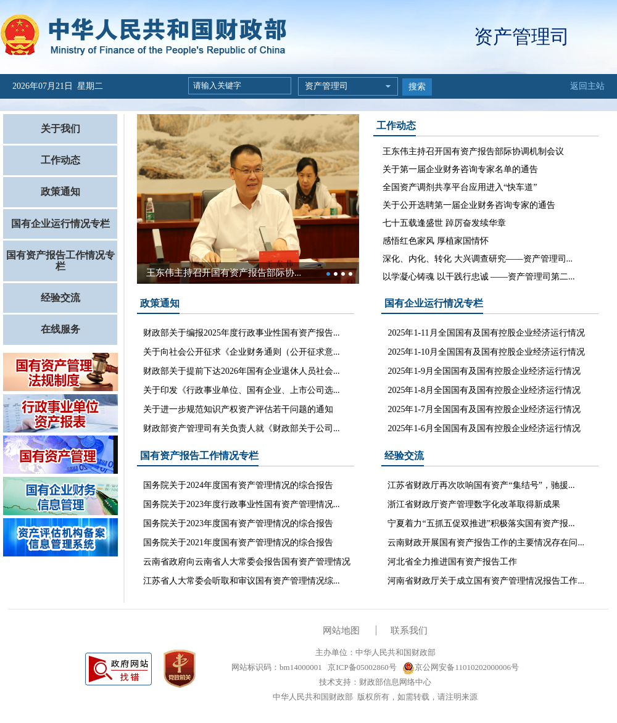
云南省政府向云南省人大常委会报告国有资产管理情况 (246, 561)
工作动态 (60, 160)
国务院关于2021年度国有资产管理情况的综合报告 (238, 542)
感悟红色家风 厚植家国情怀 (436, 241)
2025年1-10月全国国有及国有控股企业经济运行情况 (486, 352)
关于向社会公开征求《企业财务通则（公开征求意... (241, 352)
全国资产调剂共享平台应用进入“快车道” (460, 187)
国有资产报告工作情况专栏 (60, 260)
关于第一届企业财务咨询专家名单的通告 (460, 169)
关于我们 (60, 128)
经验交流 (60, 297)
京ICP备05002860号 (361, 667)
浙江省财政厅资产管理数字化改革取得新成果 (473, 504)
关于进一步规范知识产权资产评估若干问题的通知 (238, 409)
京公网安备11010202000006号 (460, 667)
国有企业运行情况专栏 (60, 223)
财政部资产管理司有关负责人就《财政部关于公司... (241, 428)
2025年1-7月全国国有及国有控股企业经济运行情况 (484, 409)
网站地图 (341, 630)
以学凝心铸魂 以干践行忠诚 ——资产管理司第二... (479, 276)
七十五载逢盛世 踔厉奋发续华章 (444, 223)
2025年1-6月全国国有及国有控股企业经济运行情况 (484, 428)
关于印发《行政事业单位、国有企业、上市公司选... (241, 390)
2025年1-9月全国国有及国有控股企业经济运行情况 (484, 371)
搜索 (417, 86)
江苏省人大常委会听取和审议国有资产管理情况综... (241, 580)
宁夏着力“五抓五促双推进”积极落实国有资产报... (480, 523)
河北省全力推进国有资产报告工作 (452, 561)
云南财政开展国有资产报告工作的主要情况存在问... (485, 542)
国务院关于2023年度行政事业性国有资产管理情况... (241, 504)
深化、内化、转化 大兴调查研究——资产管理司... (478, 258)
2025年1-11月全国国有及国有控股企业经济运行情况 (485, 332)
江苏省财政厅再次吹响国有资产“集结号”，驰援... (480, 485)
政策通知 (60, 191)
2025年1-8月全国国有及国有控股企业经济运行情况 (484, 390)
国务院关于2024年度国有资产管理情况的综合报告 (238, 485)
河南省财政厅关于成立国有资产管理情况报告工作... (485, 580)
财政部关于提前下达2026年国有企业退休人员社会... (241, 371)
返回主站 (587, 86)
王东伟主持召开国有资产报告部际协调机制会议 (473, 151)
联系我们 (409, 630)
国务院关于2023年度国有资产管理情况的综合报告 (238, 523)
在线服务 (60, 329)
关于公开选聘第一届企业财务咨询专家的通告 (469, 205)
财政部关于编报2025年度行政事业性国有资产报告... (241, 332)
